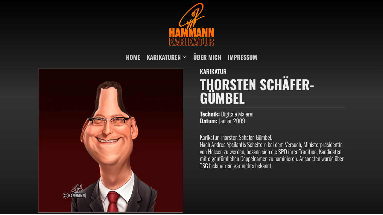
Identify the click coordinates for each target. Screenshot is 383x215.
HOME (133, 57)
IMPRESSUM (242, 57)
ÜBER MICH (207, 57)
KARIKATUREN (164, 57)
